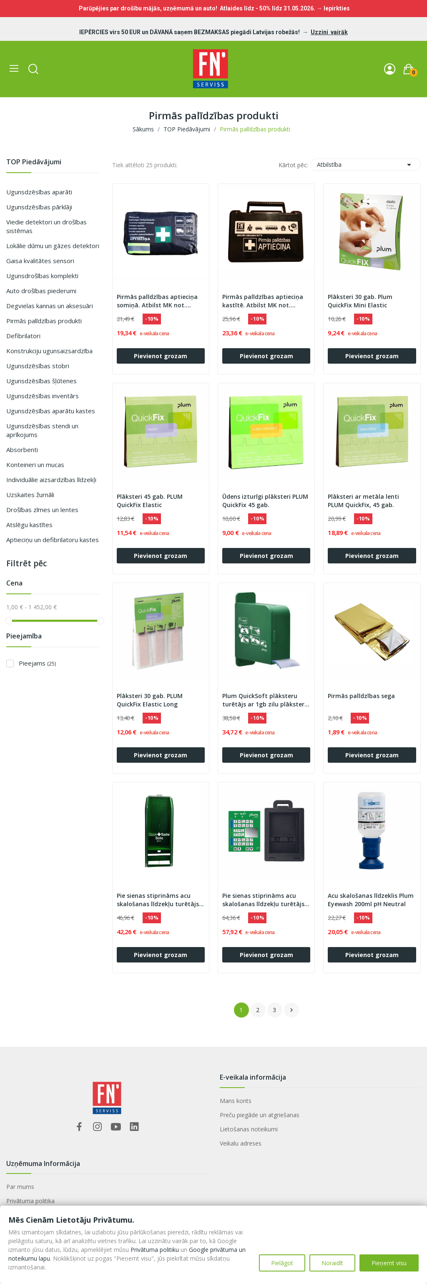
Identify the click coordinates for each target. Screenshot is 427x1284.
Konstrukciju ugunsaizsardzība (49, 351)
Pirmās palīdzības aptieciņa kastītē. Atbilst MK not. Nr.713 (262, 301)
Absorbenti (22, 449)
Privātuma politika (30, 1201)
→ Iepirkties (333, 8)
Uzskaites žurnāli (30, 494)
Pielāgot (282, 1263)
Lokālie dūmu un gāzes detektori (52, 245)
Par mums (20, 1187)
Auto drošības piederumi (41, 290)
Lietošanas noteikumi (249, 1129)
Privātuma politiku (155, 1250)
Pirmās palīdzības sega (361, 696)
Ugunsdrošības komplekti (42, 275)
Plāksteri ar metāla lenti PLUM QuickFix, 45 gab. (363, 500)
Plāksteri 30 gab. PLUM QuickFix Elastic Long (150, 700)
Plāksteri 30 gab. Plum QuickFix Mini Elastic (360, 301)
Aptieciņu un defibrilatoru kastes (52, 539)
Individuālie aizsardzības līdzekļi (51, 479)
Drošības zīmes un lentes (42, 509)
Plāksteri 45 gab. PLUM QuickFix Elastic (150, 500)
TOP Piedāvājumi (33, 162)
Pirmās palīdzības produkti (44, 321)
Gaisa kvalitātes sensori (40, 260)
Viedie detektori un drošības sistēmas (46, 226)
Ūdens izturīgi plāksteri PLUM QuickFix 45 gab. (265, 500)
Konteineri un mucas (35, 464)
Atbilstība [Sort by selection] (365, 165)
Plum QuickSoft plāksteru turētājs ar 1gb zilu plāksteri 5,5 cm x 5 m (264, 700)
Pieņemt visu (389, 1263)
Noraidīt (332, 1263)
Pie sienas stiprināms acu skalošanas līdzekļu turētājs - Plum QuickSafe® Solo (160, 900)
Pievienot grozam (160, 356)
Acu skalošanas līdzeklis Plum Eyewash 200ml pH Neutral (371, 900)
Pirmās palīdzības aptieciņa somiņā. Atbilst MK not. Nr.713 (157, 301)
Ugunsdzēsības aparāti (39, 192)
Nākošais (291, 1010)
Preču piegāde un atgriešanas (259, 1115)
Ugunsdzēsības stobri (37, 366)
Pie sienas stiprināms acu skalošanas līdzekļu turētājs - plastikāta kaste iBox (265, 900)
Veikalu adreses (240, 1143)
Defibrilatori (23, 336)
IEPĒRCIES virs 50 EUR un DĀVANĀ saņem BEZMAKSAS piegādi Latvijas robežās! (190, 32)
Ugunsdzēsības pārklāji (39, 207)
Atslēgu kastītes (29, 524)
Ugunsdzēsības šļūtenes (41, 381)
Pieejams (37, 663)
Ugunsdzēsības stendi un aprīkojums (42, 430)
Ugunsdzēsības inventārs (42, 396)
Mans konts (235, 1101)
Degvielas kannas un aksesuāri (49, 306)
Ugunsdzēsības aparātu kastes (50, 411)
